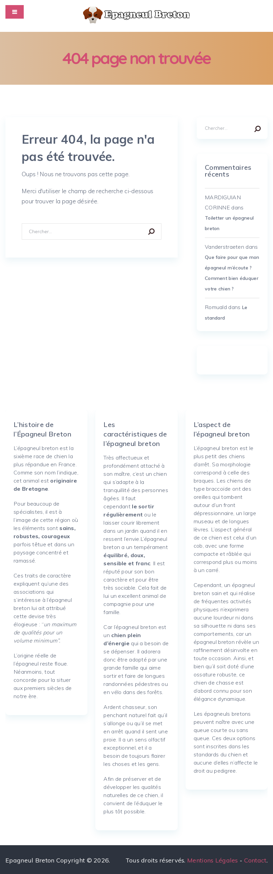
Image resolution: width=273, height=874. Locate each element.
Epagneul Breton (29, 860)
